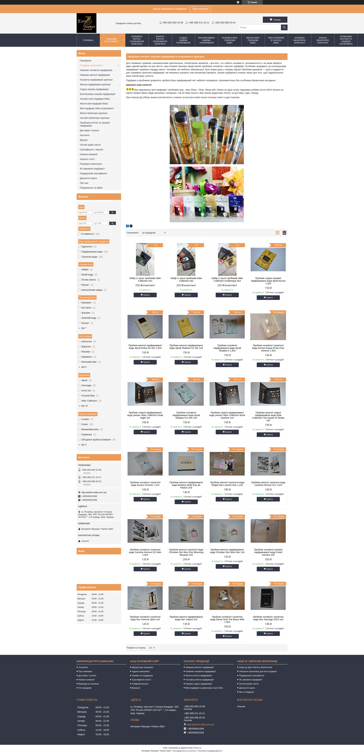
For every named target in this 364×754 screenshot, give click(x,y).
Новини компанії (88, 154)
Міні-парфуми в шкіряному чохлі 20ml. (204, 688)
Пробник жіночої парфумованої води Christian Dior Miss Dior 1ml (227, 551)
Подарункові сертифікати (93, 173)
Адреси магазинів (140, 671)
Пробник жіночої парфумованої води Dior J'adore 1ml (186, 618)
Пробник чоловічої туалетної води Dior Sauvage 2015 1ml (268, 618)
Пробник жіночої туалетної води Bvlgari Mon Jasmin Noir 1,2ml (227, 483)
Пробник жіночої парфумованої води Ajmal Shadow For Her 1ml (186, 346)
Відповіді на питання (88, 684)
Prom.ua (197, 748)
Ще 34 (84, 406)
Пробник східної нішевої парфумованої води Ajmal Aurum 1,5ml (268, 281)
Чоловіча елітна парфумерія (200, 679)
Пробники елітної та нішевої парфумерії (346, 40)
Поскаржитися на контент (184, 751)
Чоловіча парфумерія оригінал (96, 79)
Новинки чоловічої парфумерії (96, 70)
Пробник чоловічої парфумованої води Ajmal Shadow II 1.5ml (227, 348)
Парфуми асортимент (111, 40)
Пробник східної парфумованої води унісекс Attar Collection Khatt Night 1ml (145, 415)
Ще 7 (84, 328)
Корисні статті (87, 159)
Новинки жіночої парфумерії (95, 75)
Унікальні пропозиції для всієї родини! (258, 671)
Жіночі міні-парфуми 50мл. (253, 40)
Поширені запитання (91, 164)
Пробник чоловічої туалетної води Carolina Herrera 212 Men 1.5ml (145, 552)
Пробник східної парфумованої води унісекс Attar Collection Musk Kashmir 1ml (227, 415)
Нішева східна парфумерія (199, 684)
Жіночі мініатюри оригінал (323, 40)
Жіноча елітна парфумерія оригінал (160, 40)
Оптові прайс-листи (90, 144)
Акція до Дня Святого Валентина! (255, 667)
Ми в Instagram (246, 692)
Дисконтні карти (88, 178)
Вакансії (136, 688)
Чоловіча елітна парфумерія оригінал (137, 40)
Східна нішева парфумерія (183, 40)
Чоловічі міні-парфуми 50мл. (230, 40)
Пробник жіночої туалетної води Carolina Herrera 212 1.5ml (268, 483)
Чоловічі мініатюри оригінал (299, 40)
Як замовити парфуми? (92, 168)
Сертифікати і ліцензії (91, 149)
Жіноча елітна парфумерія (199, 675)
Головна (88, 40)
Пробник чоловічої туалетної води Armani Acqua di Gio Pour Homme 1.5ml (268, 348)
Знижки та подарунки (142, 675)
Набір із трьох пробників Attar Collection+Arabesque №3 (227, 279)
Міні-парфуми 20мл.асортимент (97, 108)
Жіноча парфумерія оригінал (95, 84)
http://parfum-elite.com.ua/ (94, 492)
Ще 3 (84, 444)
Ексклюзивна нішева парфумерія (206, 40)
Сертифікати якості (141, 679)
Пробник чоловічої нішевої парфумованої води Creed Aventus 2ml (268, 552)
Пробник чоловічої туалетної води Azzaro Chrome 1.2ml (145, 483)
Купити (146, 295)
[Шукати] (284, 27)
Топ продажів (84, 688)
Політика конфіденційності (210, 751)
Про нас (84, 183)
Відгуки (84, 140)
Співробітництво (140, 684)
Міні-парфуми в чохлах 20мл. (276, 40)
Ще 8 (84, 367)
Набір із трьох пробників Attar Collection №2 (186, 279)
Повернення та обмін (91, 187)
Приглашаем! (200, 8)
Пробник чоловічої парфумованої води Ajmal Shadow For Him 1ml (186, 415)
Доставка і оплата (89, 130)
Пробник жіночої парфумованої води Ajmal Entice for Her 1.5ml (145, 346)
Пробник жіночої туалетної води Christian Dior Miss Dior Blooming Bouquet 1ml (186, 552)
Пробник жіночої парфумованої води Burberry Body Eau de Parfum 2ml (186, 485)
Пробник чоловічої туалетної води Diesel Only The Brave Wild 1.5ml (227, 619)
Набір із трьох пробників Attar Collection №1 (145, 279)
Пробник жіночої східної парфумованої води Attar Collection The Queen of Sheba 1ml (268, 416)
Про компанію (85, 671)
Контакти (84, 135)
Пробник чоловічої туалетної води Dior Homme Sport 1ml (145, 618)
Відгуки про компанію (142, 667)
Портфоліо (85, 60)
